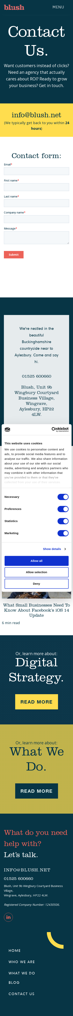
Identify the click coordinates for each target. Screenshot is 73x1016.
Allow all (36, 560)
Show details (52, 549)
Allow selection (36, 572)
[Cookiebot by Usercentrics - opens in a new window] (52, 429)
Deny (36, 583)
